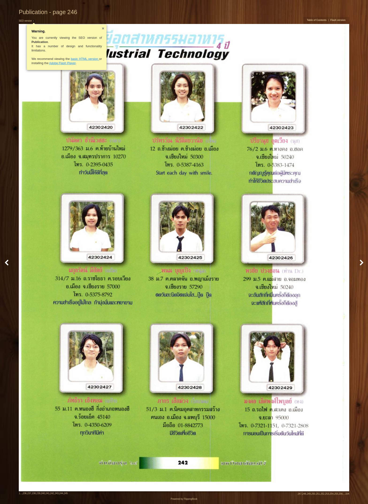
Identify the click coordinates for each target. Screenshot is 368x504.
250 (313, 493)
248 (304, 493)
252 (323, 493)
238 (34, 493)
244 (61, 493)
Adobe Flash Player (62, 63)
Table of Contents (317, 20)
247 (300, 493)
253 (327, 493)
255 (336, 493)
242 (52, 493)
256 (341, 493)
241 (48, 493)
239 (38, 493)
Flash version (337, 20)
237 (29, 493)
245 (66, 493)
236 (25, 493)
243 (57, 493)
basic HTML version (85, 59)
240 (43, 493)
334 (347, 493)
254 (332, 493)
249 (309, 493)
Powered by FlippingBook (184, 499)
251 (318, 493)
